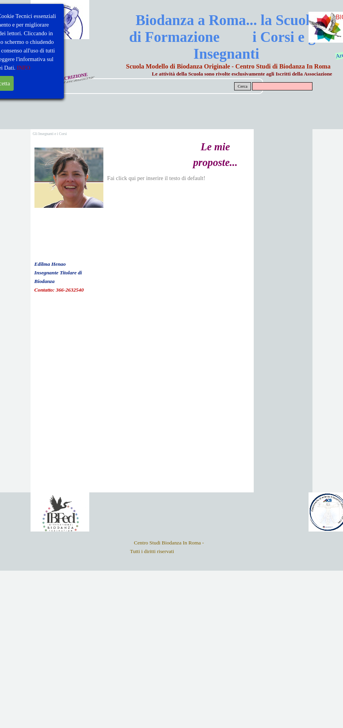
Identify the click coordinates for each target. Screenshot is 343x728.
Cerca (242, 86)
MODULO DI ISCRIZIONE (59, 79)
